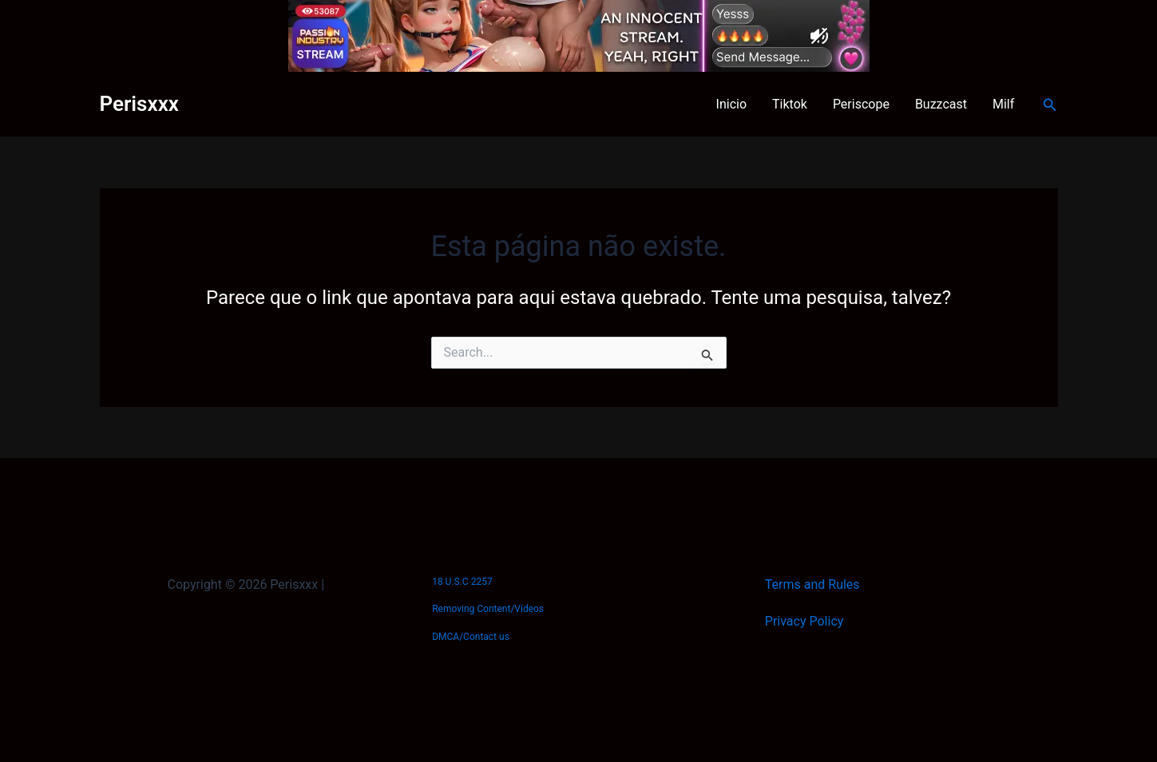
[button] (1050, 105)
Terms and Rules (812, 584)
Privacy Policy (804, 621)
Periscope (861, 104)
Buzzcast (941, 104)
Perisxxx (139, 104)
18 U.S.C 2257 (462, 581)
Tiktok (789, 104)
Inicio (731, 104)
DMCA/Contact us (470, 636)
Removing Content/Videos (488, 608)
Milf (1003, 104)
